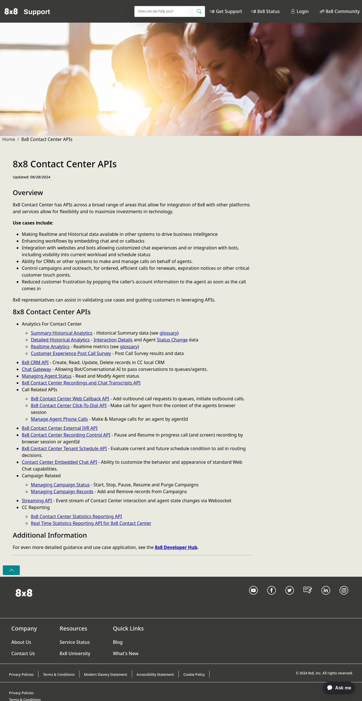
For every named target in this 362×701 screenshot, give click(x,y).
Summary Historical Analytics (61, 333)
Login (299, 11)
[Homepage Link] (24, 592)
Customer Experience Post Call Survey (71, 353)
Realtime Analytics (50, 346)
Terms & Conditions (59, 674)
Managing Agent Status (47, 376)
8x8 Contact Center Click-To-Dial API (69, 405)
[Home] (27, 11)
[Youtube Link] (253, 597)
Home (8, 139)
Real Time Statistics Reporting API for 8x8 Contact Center (91, 523)
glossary (168, 333)
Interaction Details (113, 340)
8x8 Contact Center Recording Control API (66, 435)
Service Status (75, 642)
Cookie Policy (194, 674)
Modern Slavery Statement (105, 674)
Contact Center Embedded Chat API (59, 462)
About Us (21, 642)
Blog (117, 642)
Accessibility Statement (155, 674)
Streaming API (37, 500)
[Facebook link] (271, 597)
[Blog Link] (307, 597)
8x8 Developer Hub (176, 547)
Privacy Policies (21, 674)
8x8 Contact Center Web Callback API (70, 399)
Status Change (172, 340)
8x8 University (75, 653)
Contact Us (23, 653)
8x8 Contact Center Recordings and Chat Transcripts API (81, 383)
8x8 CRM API (35, 362)
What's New (125, 653)
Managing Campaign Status (60, 485)
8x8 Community (343, 11)
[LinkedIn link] (325, 597)
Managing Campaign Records (62, 491)
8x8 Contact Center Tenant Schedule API (64, 448)
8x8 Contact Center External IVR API (60, 428)
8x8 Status (268, 11)
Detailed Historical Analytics (60, 340)
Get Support (229, 11)
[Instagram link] (343, 597)
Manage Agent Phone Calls (59, 419)
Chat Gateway (36, 369)
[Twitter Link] (289, 597)
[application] (336, 688)
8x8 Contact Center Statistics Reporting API (76, 516)
